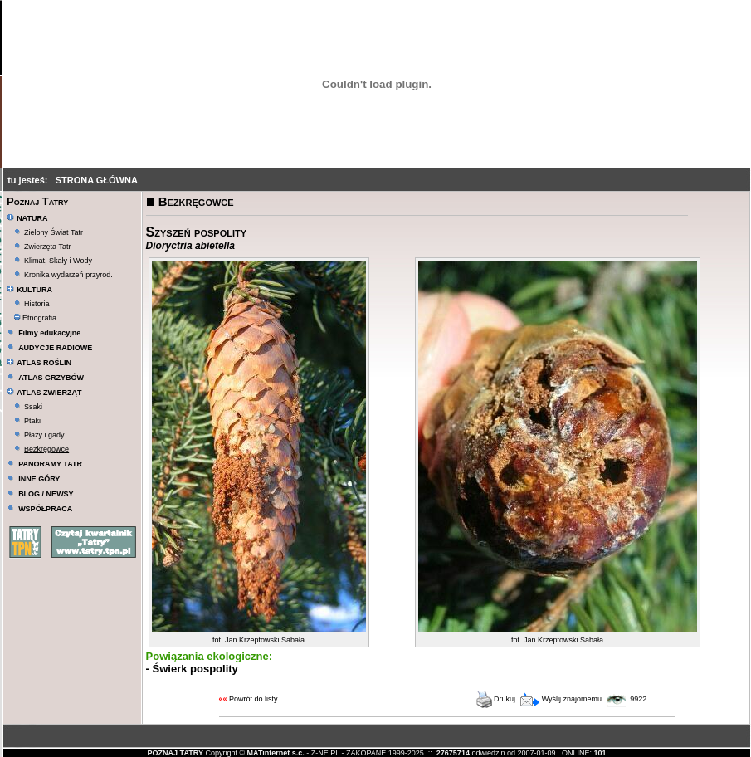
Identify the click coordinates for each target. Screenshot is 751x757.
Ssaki (33, 407)
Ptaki (32, 421)
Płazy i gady (44, 435)
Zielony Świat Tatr (53, 232)
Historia (37, 304)
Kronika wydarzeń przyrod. (68, 275)
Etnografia (35, 318)
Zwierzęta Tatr (47, 246)
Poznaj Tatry (37, 201)
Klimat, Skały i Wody (58, 260)
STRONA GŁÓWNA (97, 180)
